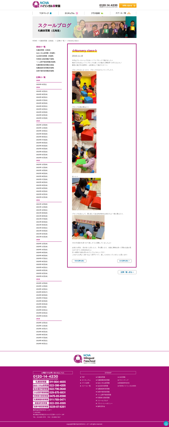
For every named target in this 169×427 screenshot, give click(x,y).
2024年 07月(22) (41, 100)
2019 (38, 279)
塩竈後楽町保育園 (103, 389)
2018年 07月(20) (41, 338)
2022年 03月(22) (41, 191)
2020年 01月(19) (41, 276)
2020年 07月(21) (41, 258)
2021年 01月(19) (41, 237)
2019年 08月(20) (41, 295)
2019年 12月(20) (41, 283)
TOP (83, 377)
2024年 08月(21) (41, 97)
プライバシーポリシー (105, 403)
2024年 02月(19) (41, 115)
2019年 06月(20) (41, 301)
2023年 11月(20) (41, 128)
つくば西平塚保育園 (104, 395)
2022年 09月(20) (41, 173)
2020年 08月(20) (41, 255)
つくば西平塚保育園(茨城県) (45, 62)
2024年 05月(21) (41, 106)
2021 (38, 200)
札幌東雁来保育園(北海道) (45, 65)
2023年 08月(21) (41, 137)
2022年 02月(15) (41, 194)
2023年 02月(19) (41, 154)
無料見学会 (101, 406)
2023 (38, 121)
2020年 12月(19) (41, 244)
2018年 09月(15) (41, 332)
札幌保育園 (101, 377)
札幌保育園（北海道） (47, 41)
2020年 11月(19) (41, 246)
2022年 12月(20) (41, 164)
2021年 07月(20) (41, 219)
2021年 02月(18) (41, 234)
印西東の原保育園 (103, 397)
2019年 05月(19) (41, 304)
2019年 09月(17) (41, 292)
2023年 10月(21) (41, 131)
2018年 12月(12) (41, 323)
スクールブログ (102, 400)
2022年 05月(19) (41, 185)
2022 (38, 160)
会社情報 (122, 377)
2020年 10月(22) (41, 249)
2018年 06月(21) (41, 340)
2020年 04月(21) (41, 267)
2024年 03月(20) (41, 112)
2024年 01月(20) (41, 118)
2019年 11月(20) (41, 286)
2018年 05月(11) (41, 343)
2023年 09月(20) (41, 134)
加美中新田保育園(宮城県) (45, 71)
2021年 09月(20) (41, 213)
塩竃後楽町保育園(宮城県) (45, 68)
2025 (38, 80)
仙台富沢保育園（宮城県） (45, 56)
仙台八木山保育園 (103, 383)
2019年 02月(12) (41, 313)
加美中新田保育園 (103, 392)
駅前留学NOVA (124, 383)
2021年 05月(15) (41, 225)
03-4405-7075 (41, 417)
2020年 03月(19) (41, 270)
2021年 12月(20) (41, 204)
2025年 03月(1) (41, 84)
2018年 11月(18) (41, 326)
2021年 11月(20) (41, 207)
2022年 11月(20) (41, 167)
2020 (38, 240)
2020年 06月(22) (41, 261)
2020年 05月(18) (41, 264)
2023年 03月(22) (41, 152)
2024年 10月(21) (41, 91)
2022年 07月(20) (41, 179)
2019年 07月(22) (41, 298)
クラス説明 (85, 383)
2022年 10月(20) (41, 170)
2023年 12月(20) (41, 125)
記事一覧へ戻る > (127, 272)
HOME (34, 41)
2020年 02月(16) (41, 273)
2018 (38, 319)
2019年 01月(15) (41, 316)
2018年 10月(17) (41, 329)
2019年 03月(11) (41, 310)
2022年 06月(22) (41, 182)
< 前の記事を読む (79, 261)
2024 (38, 87)
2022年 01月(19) (41, 197)
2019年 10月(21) (41, 289)
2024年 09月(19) (41, 94)
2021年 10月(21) (41, 210)
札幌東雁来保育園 (103, 380)
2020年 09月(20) (41, 252)
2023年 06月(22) (41, 143)
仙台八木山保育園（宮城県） (46, 53)
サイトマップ (123, 380)
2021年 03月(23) (41, 231)
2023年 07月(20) (41, 140)
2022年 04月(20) (41, 188)
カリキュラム (86, 380)
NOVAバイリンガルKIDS (127, 386)
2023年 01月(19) (41, 158)
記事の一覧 (61, 41)
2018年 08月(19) (41, 334)
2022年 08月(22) (41, 176)
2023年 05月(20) (41, 146)
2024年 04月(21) (41, 109)
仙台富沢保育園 (102, 386)
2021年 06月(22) (41, 222)
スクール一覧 (86, 386)
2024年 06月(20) (41, 103)
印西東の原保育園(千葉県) (45, 59)
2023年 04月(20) (41, 149)
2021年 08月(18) (41, 216)
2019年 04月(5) (41, 307)
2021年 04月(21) (41, 228)
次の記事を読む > (124, 261)
